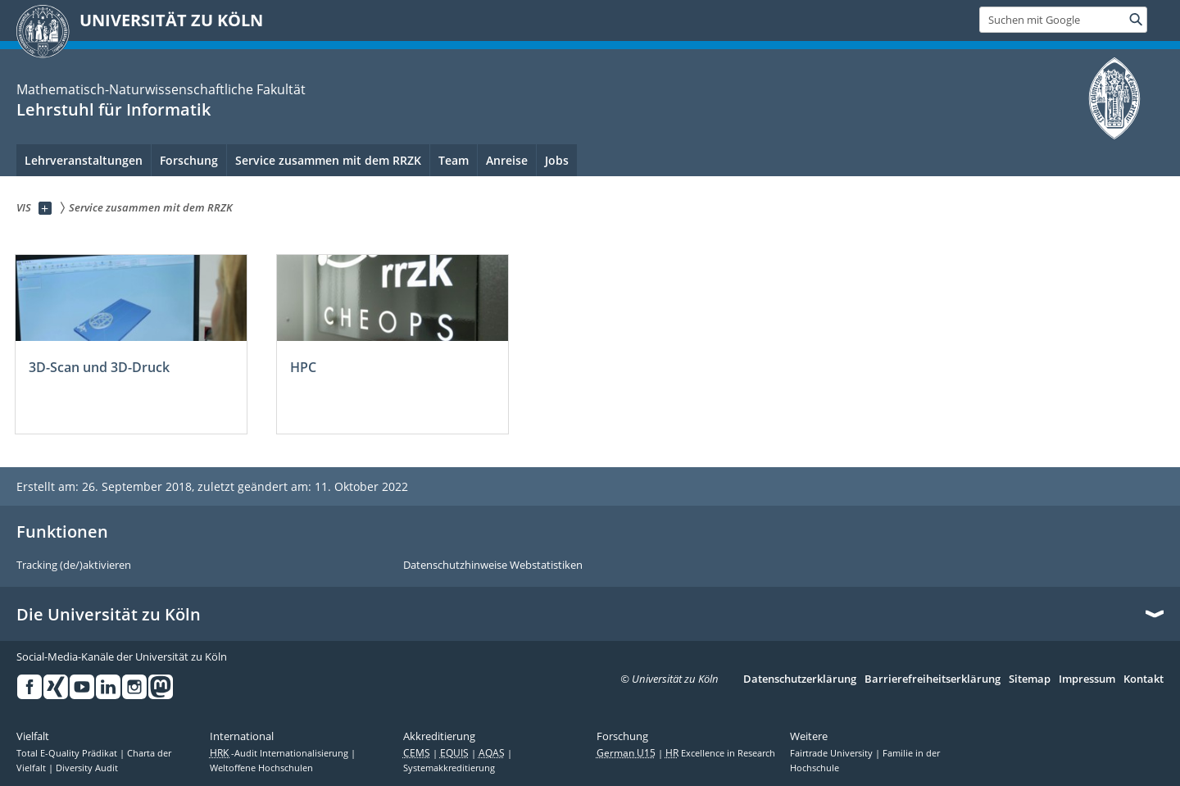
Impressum (1087, 679)
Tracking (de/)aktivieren (73, 565)
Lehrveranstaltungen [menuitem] (84, 160)
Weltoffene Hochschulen (261, 768)
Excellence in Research (720, 753)
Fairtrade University (832, 753)
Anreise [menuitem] (507, 160)
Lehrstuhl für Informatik (113, 109)
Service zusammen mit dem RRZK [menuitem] (328, 160)
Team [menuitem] (453, 160)
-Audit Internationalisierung (280, 753)
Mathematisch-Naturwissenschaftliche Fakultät (161, 89)
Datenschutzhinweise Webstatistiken (493, 565)
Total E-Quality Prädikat (68, 753)
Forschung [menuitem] (189, 160)
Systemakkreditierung (449, 768)
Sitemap (1030, 679)
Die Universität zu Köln (108, 615)
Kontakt (1143, 679)
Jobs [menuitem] (557, 160)
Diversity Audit (87, 768)
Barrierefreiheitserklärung (933, 679)
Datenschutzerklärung (799, 679)
